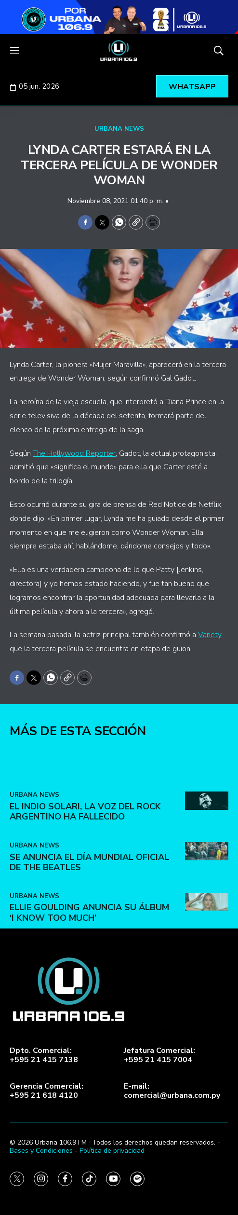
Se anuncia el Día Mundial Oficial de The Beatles (89, 962)
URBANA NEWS (119, 128)
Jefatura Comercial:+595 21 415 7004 (159, 1055)
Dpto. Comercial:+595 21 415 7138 (44, 1055)
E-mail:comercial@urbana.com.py (172, 1091)
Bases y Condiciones (41, 1150)
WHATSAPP (192, 87)
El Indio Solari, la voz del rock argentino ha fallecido (85, 911)
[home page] (118, 51)
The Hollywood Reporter (74, 453)
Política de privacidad (112, 1150)
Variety (210, 634)
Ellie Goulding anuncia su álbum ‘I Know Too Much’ (89, 1012)
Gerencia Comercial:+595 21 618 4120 (46, 1091)
